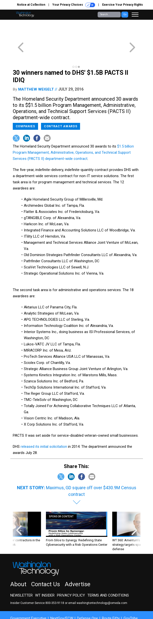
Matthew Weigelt (36, 71)
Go (124, 14)
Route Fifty (111, 600)
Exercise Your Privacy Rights (122, 4)
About (18, 566)
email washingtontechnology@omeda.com (97, 585)
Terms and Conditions (108, 577)
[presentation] (19, 514)
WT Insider (45, 577)
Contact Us (45, 566)
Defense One (87, 600)
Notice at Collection (31, 4)
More (18, 605)
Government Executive (28, 600)
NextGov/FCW (61, 600)
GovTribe (131, 600)
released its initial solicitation (44, 429)
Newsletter (21, 577)
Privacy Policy (71, 577)
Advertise (77, 566)
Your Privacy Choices (73, 5)
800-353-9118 (54, 585)
